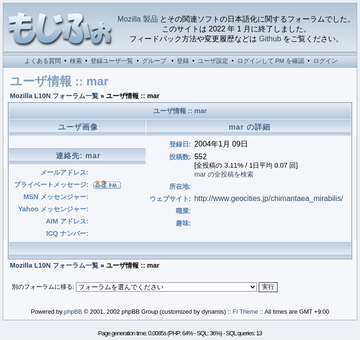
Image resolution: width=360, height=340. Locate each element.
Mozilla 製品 (138, 19)
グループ (154, 60)
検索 (76, 60)
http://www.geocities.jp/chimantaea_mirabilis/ (268, 198)
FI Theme (245, 311)
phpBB (73, 311)
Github (270, 39)
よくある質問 (42, 60)
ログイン (325, 60)
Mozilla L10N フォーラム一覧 (54, 96)
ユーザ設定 (213, 60)
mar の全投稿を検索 (224, 174)
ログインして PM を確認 (270, 60)
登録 (183, 60)
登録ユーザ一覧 (111, 60)
